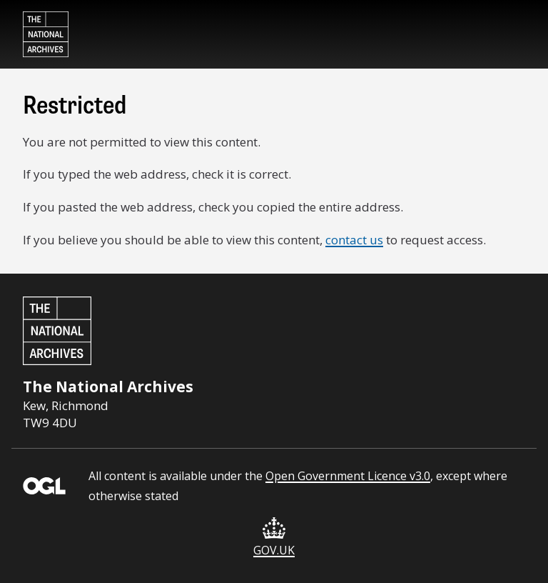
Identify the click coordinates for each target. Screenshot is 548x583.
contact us (354, 239)
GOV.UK (274, 537)
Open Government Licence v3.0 (347, 476)
